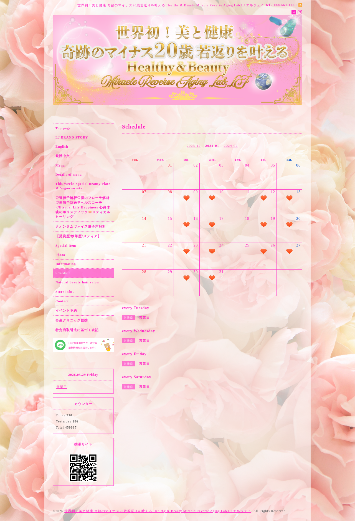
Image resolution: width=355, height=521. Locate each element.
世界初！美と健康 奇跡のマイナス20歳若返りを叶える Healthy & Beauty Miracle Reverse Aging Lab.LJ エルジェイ (157, 511)
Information (65, 264)
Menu (60, 165)
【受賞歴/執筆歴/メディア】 (78, 236)
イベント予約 (66, 311)
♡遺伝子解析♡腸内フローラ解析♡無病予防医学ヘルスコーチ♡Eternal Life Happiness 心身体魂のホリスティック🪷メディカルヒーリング (82, 207)
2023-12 (194, 146)
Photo (60, 255)
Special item (65, 246)
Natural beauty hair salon (77, 282)
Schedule (62, 273)
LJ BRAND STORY (71, 137)
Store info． (65, 292)
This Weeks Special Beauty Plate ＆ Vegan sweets (82, 186)
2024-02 (231, 146)
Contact (62, 301)
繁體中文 (62, 156)
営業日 (61, 387)
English (61, 147)
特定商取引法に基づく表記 (77, 330)
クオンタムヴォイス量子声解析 (80, 226)
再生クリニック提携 (71, 320)
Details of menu (68, 175)
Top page (63, 128)
